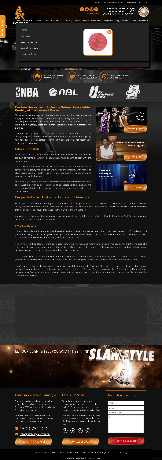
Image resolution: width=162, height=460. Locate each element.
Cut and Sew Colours (29, 48)
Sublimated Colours (29, 42)
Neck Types (25, 36)
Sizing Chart (105, 452)
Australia (25, 184)
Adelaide (82, 124)
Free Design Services (30, 54)
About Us (46, 452)
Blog (125, 452)
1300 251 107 (121, 10)
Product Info (93, 452)
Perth (52, 124)
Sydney (32, 124)
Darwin (19, 127)
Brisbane (43, 124)
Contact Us (116, 452)
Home (37, 452)
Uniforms (55, 452)
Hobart (71, 124)
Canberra (62, 124)
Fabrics (24, 30)
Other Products (68, 452)
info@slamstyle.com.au (35, 434)
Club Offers (81, 452)
